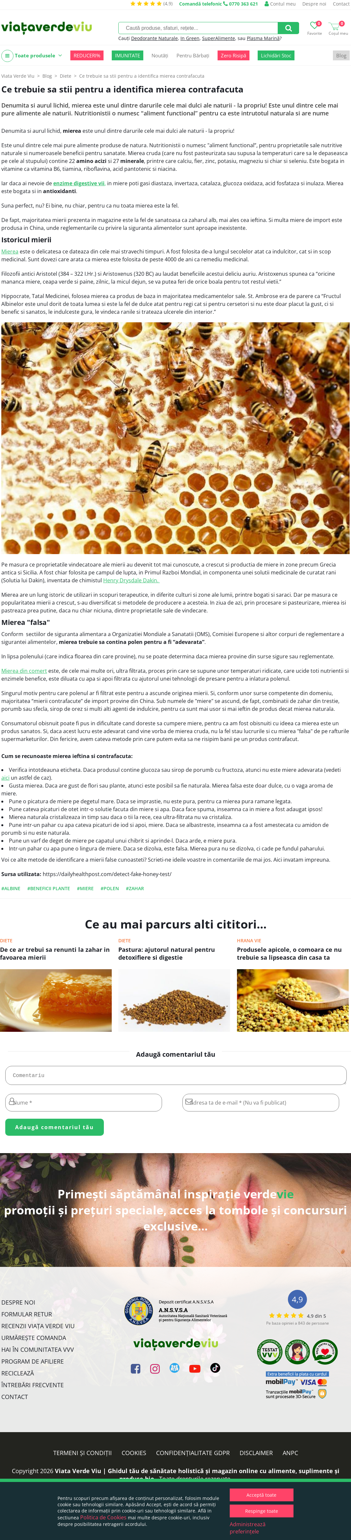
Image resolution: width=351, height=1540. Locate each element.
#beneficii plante (48, 888)
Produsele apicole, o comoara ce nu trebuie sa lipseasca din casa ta (289, 953)
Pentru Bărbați (192, 55)
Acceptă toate (261, 1495)
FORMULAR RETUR (26, 1317)
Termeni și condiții (82, 1455)
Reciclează (17, 1376)
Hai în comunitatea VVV (37, 1352)
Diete (6, 940)
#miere (85, 888)
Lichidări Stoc (276, 55)
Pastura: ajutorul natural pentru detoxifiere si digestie (166, 953)
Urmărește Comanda (33, 1340)
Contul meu (280, 4)
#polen (110, 888)
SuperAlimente (218, 38)
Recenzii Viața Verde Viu (38, 1328)
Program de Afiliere (32, 1364)
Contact (341, 4)
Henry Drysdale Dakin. (131, 580)
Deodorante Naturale (154, 38)
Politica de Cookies (103, 1517)
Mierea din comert (24, 670)
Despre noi (314, 4)
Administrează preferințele (248, 1528)
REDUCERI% (87, 55)
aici (5, 777)
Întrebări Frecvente (32, 1387)
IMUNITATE (127, 55)
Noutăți (160, 55)
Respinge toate (261, 1511)
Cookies (134, 1455)
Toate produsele (31, 56)
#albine (10, 888)
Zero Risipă (233, 55)
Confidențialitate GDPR (193, 1455)
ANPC (290, 1455)
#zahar (135, 888)
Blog (341, 55)
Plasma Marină (263, 38)
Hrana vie (249, 940)
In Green (189, 38)
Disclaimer (256, 1455)
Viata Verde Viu (18, 76)
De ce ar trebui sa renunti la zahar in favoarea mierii (55, 953)
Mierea (9, 251)
